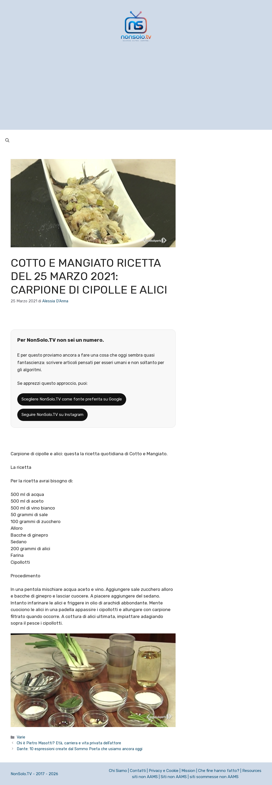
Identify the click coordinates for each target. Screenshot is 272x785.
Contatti (138, 770)
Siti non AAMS (174, 776)
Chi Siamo (118, 770)
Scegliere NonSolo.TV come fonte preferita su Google (72, 399)
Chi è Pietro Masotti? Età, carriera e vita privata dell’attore (69, 743)
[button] (7, 140)
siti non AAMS (145, 776)
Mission (188, 770)
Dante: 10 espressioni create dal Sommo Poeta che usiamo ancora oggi (79, 748)
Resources (251, 770)
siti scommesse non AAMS (214, 776)
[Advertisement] (136, 92)
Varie (21, 737)
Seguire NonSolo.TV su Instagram (52, 414)
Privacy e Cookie (163, 770)
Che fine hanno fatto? (218, 770)
